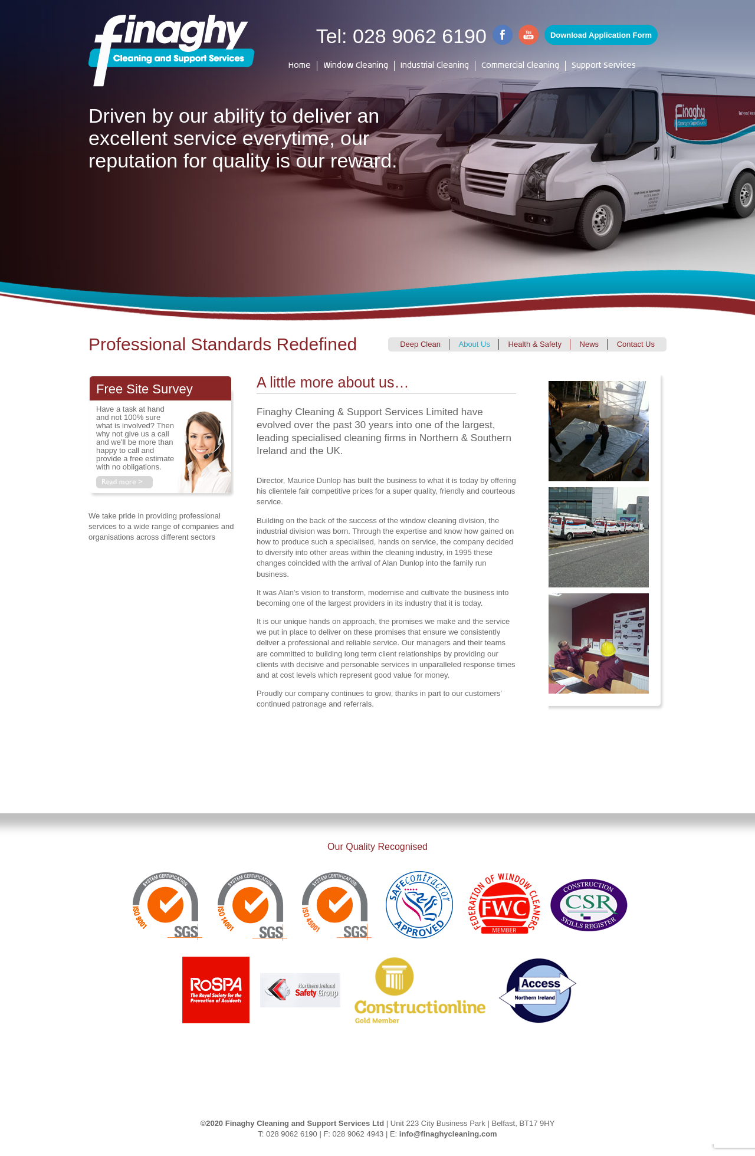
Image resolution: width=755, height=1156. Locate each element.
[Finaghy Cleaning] (171, 51)
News (589, 344)
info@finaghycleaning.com (448, 1133)
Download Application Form (601, 35)
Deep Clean (420, 344)
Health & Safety (535, 344)
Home (299, 66)
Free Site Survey (144, 389)
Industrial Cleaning (435, 66)
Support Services (604, 66)
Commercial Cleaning (520, 66)
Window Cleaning (355, 66)
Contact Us (636, 344)
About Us (474, 344)
